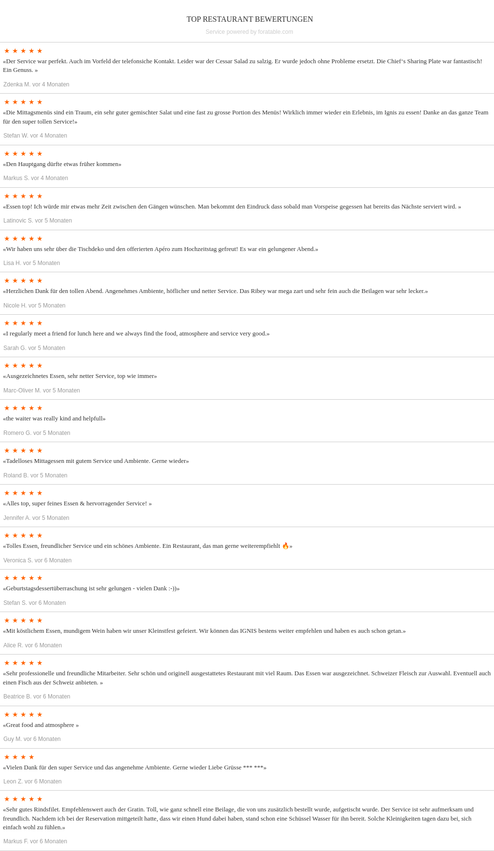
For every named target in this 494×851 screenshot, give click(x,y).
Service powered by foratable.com (249, 31)
